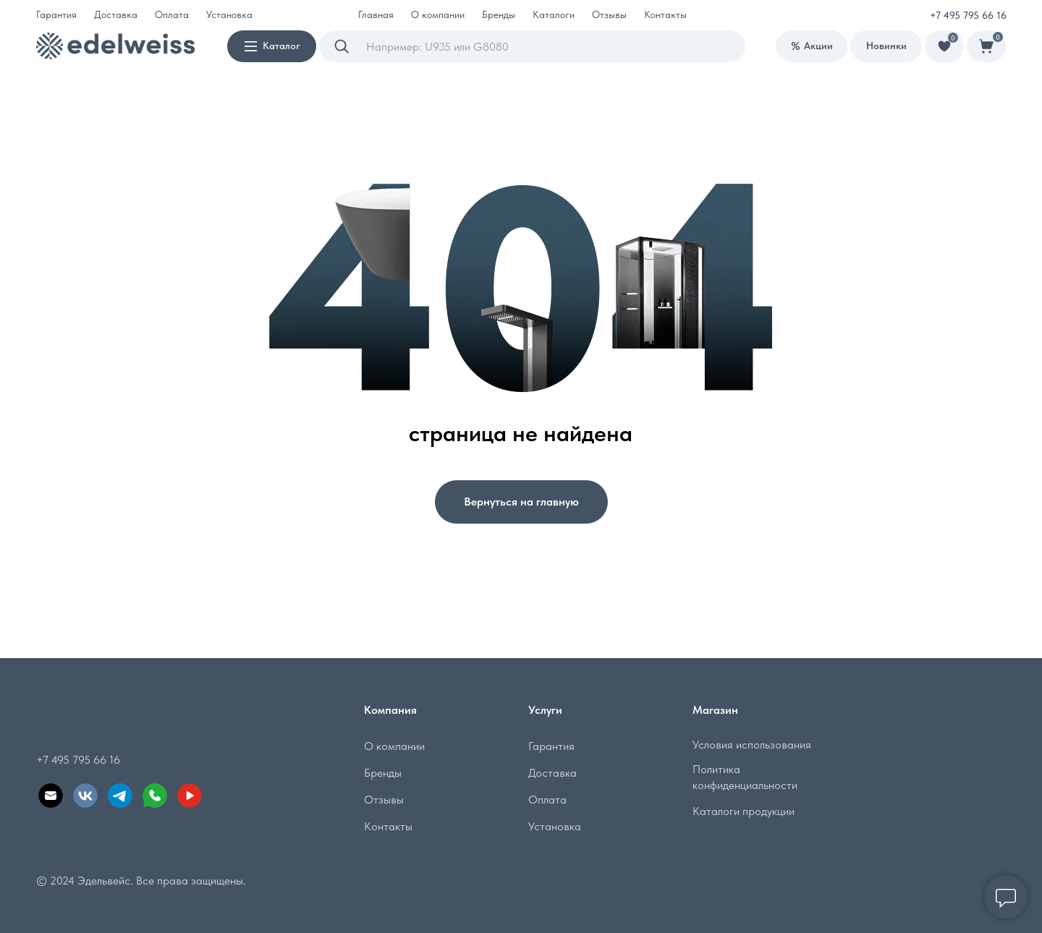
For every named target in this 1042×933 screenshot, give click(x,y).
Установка (229, 14)
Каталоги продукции (743, 811)
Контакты (665, 14)
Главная (376, 14)
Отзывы (609, 14)
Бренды (498, 14)
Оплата (172, 14)
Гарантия (56, 14)
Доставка (115, 14)
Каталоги (554, 14)
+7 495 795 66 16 (968, 15)
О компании (394, 746)
